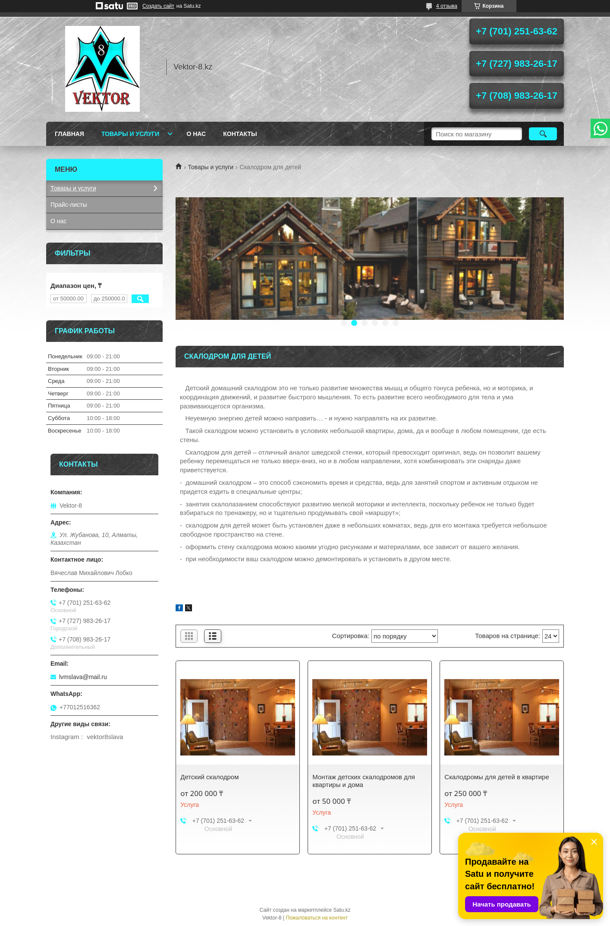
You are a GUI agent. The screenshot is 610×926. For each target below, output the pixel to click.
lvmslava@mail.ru (83, 676)
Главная (69, 133)
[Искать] (543, 133)
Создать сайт (158, 6)
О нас (196, 133)
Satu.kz (341, 910)
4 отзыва (446, 6)
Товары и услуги (130, 133)
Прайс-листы (68, 204)
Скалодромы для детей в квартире (496, 777)
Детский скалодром (209, 777)
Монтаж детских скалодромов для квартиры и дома (363, 780)
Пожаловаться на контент (317, 918)
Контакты (240, 133)
